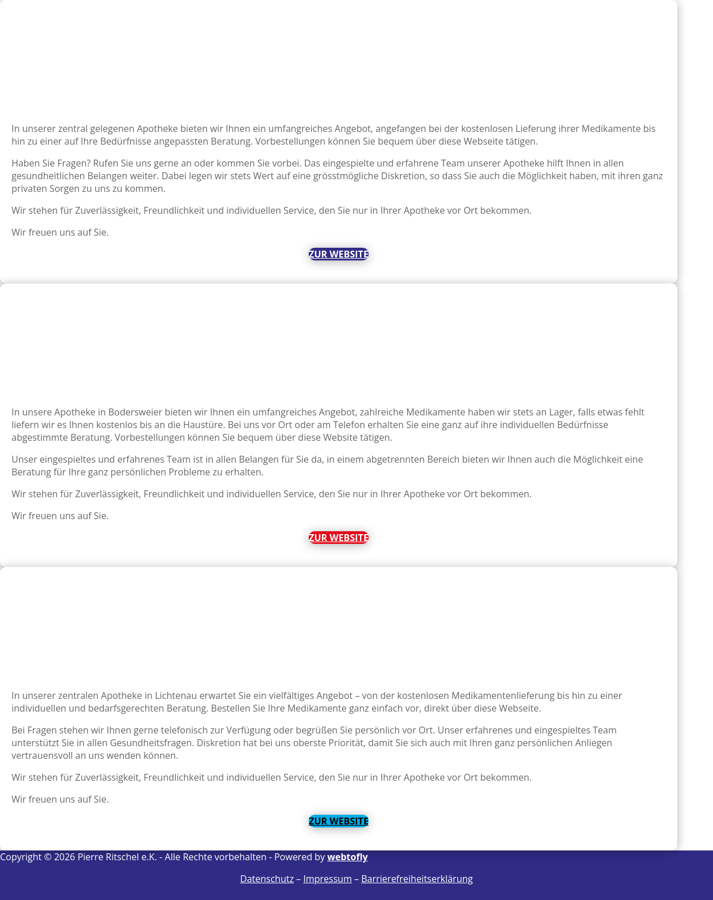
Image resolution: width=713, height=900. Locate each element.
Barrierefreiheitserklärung (417, 878)
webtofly (347, 856)
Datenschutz (267, 878)
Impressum (327, 878)
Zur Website (339, 254)
